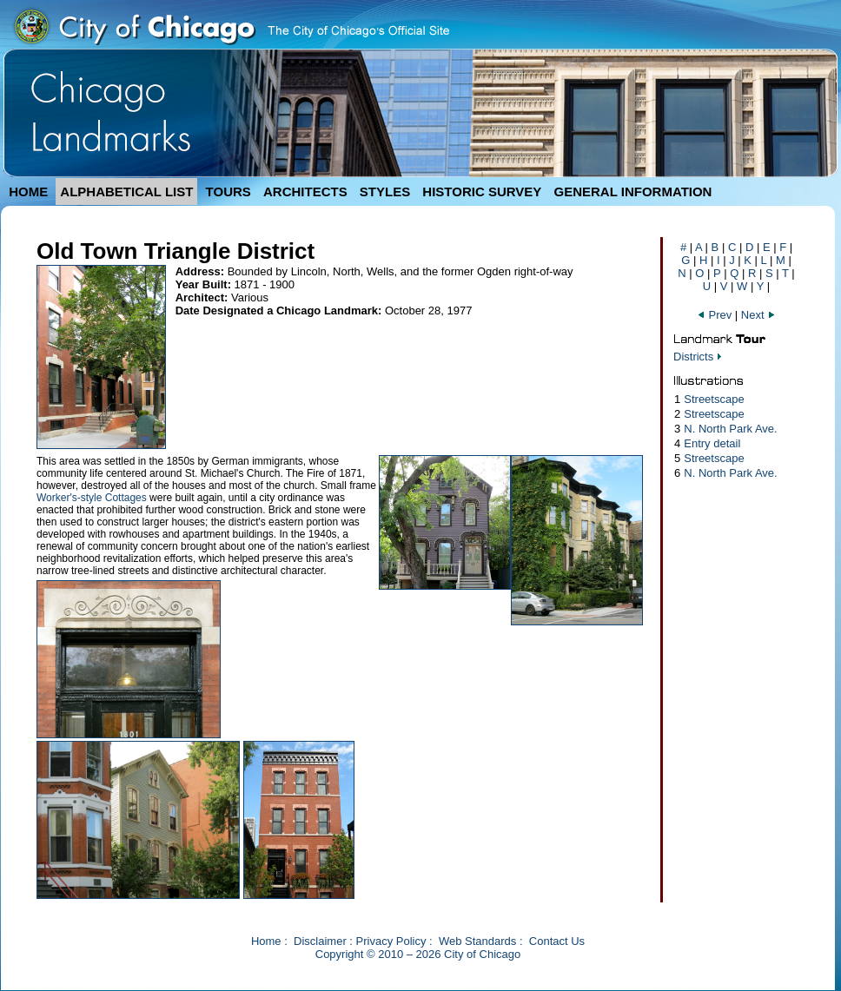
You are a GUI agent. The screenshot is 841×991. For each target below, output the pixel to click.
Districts (693, 356)
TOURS (228, 191)
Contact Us (557, 941)
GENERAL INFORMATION (633, 191)
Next (758, 314)
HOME (28, 191)
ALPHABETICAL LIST (126, 191)
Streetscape (714, 399)
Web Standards (477, 941)
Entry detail (712, 443)
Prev (716, 314)
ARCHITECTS (305, 191)
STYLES (385, 191)
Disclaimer (320, 941)
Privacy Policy (391, 941)
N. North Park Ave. (730, 428)
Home (266, 941)
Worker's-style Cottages (91, 498)
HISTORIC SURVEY (481, 191)
